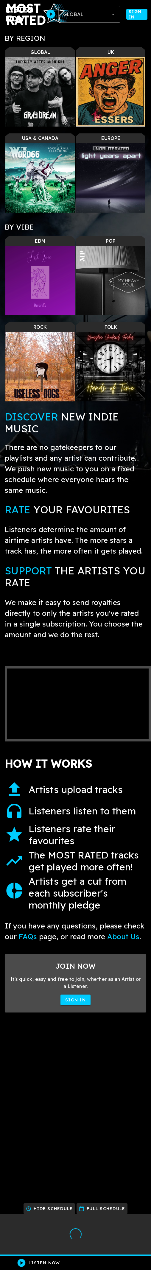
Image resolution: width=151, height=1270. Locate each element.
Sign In (136, 14)
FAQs (28, 936)
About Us (123, 936)
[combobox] (89, 14)
